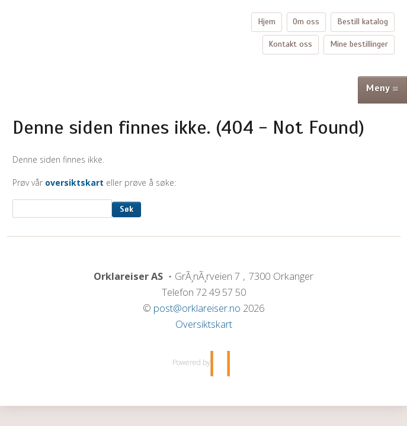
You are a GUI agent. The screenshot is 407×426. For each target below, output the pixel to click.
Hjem (266, 22)
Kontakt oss (290, 44)
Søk (126, 209)
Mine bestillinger (359, 44)
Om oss (306, 22)
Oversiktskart (203, 324)
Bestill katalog (362, 22)
